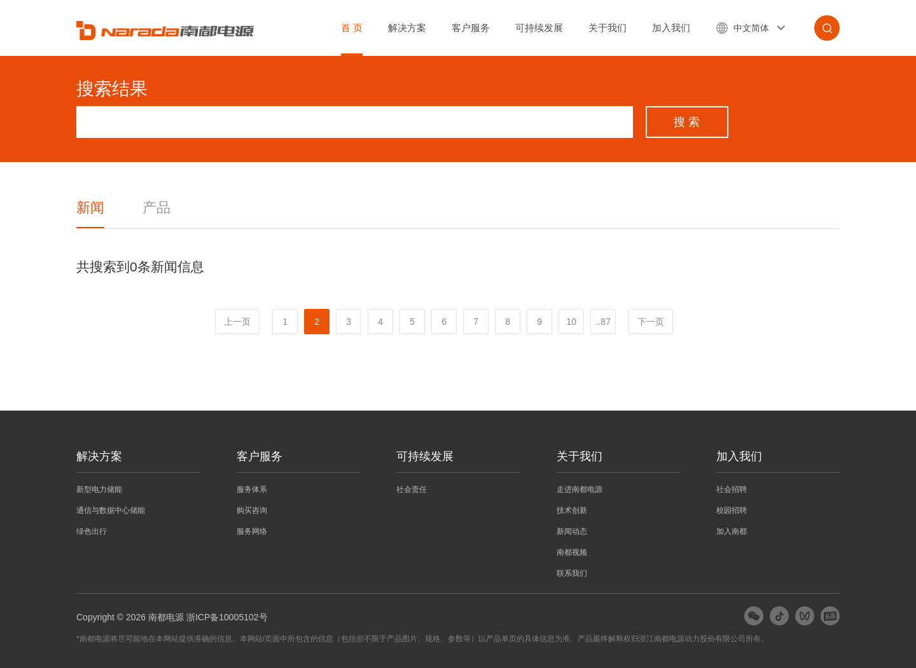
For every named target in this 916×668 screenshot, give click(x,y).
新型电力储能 (99, 489)
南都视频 (572, 552)
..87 (603, 322)
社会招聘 (731, 489)
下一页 (650, 322)
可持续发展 (539, 27)
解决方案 (407, 27)
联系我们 (572, 573)
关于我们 (607, 27)
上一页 (237, 322)
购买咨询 (252, 510)
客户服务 (471, 27)
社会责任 (411, 489)
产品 (156, 207)
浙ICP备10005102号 (227, 617)
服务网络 (252, 531)
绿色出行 (91, 531)
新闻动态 (572, 531)
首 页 (352, 27)
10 (571, 322)
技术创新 (572, 510)
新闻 (90, 207)
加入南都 (731, 531)
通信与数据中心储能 (110, 510)
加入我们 (671, 27)
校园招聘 (731, 510)
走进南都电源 (579, 489)
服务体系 (252, 489)
